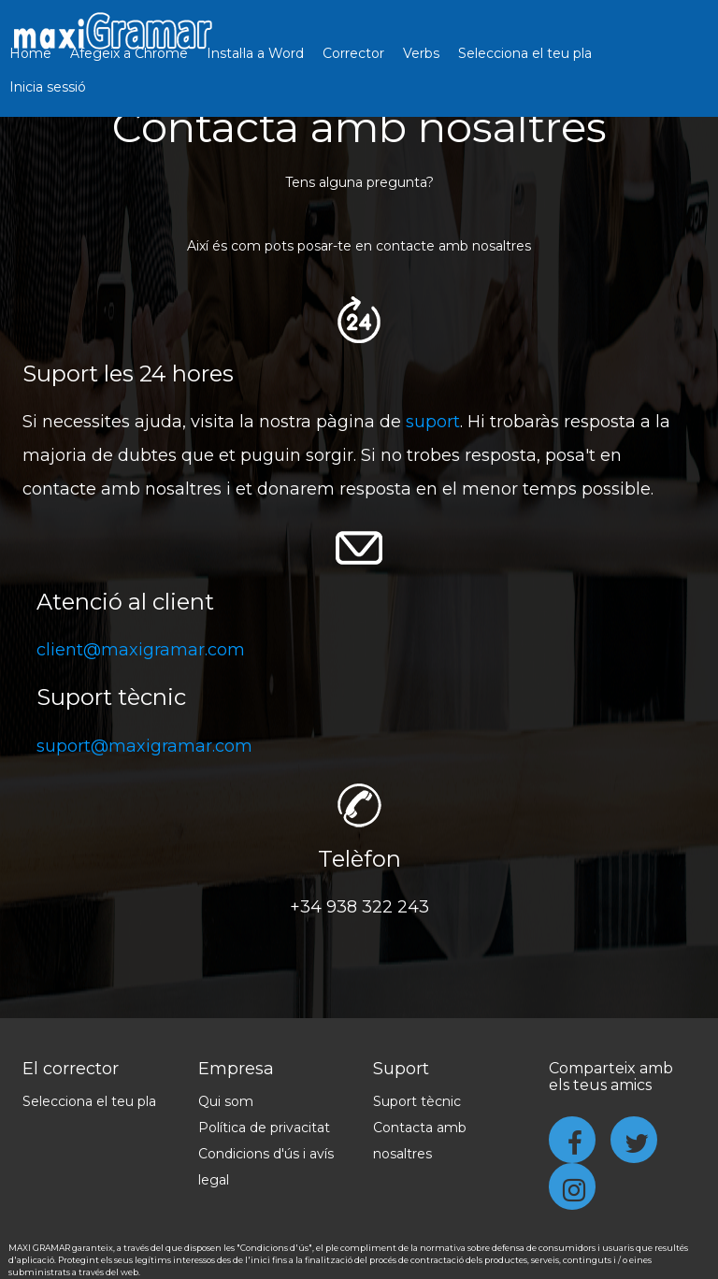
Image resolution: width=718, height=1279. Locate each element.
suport (433, 421)
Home (30, 53)
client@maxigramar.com (140, 650)
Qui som (225, 1101)
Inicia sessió (47, 87)
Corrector (353, 53)
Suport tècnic (417, 1101)
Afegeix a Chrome (129, 53)
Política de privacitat (264, 1127)
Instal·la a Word (255, 53)
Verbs (421, 53)
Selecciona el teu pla (525, 53)
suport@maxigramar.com (144, 746)
